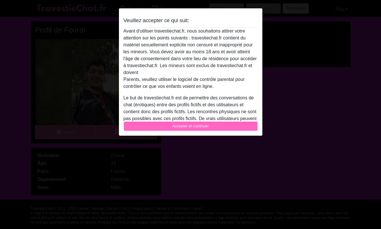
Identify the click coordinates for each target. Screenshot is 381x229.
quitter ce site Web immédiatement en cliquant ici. (190, 72)
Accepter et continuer (190, 126)
